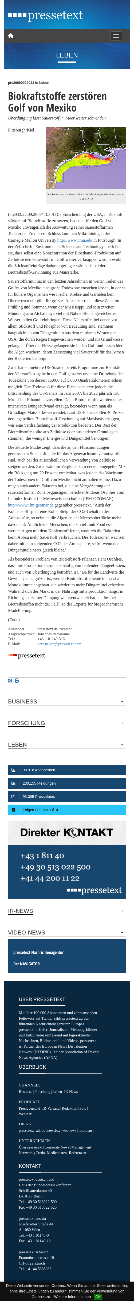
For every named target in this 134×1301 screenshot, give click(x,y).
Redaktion (69, 1108)
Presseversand (29, 1108)
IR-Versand (51, 1108)
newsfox (53, 1130)
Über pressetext (30, 1147)
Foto (82, 1108)
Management (81, 1147)
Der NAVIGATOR (26, 964)
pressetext (26, 1130)
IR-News (71, 1091)
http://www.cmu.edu (74, 240)
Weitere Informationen (72, 1297)
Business (25, 1091)
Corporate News (57, 1147)
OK (98, 1297)
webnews (69, 1130)
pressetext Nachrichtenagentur (38, 952)
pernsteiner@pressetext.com (59, 644)
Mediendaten (57, 1153)
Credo (40, 1153)
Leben (57, 1091)
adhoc (40, 1130)
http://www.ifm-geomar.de (31, 505)
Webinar (25, 1114)
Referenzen (77, 1153)
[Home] (10, 36)
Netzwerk (26, 1153)
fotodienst (85, 1130)
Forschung (42, 1091)
